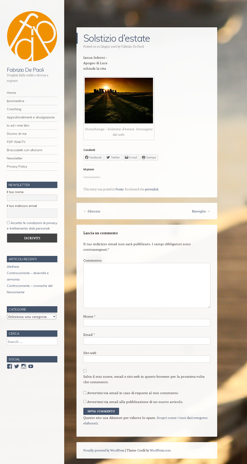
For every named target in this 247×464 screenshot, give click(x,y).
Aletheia (13, 267)
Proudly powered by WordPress (103, 450)
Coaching (14, 109)
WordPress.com (160, 450)
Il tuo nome (15, 192)
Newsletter (15, 158)
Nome (89, 316)
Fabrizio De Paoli (25, 69)
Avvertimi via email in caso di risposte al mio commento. (133, 392)
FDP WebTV (16, 142)
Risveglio (201, 211)
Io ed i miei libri (18, 125)
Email (89, 334)
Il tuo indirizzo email (22, 206)
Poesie (119, 189)
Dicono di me (17, 134)
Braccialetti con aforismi (24, 150)
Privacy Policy (17, 166)
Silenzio (91, 211)
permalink (151, 189)
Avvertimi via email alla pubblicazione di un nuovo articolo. (135, 401)
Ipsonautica (15, 101)
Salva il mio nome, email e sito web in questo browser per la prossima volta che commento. (144, 379)
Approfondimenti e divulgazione (31, 117)
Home (11, 93)
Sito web (89, 352)
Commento (92, 260)
